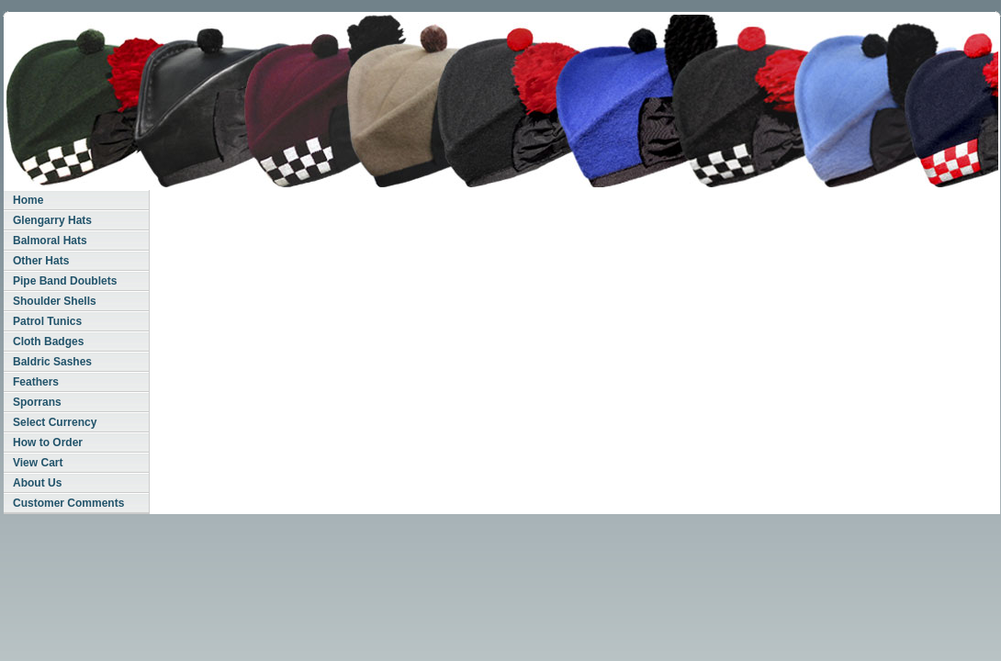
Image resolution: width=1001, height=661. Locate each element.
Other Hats (41, 260)
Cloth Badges (48, 341)
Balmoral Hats (50, 240)
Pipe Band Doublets (65, 280)
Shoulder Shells (54, 301)
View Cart (37, 462)
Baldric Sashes (52, 361)
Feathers (36, 381)
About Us (37, 482)
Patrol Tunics (47, 321)
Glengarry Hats (52, 220)
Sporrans (37, 402)
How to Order (48, 442)
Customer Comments (68, 503)
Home (28, 200)
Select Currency (54, 422)
